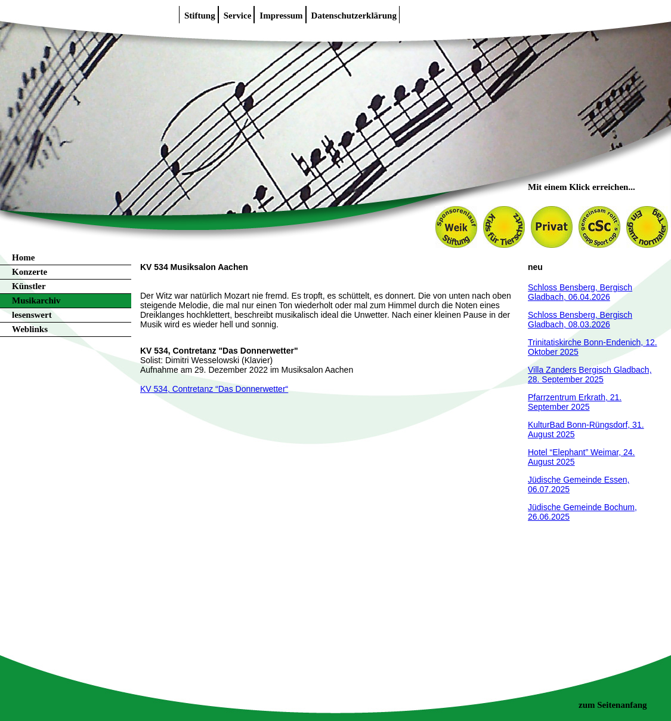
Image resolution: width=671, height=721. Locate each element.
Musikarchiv (36, 300)
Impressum (280, 15)
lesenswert (32, 315)
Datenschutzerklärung (354, 15)
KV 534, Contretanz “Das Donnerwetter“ (214, 389)
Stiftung (199, 15)
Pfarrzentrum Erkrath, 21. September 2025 (574, 402)
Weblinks (30, 329)
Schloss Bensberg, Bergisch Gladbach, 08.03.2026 (580, 319)
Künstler (29, 286)
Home (23, 257)
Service (238, 15)
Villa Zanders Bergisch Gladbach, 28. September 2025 (590, 374)
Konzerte (29, 272)
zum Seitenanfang (613, 705)
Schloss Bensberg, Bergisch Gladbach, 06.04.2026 (580, 292)
